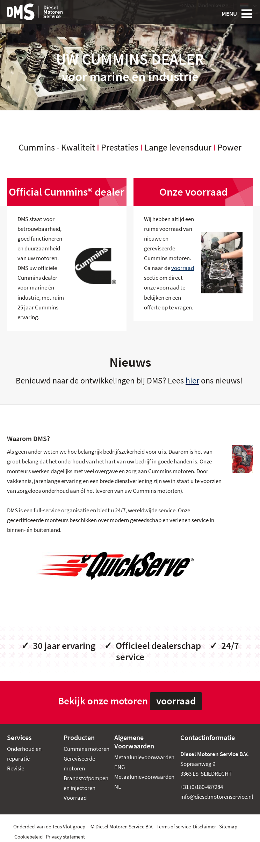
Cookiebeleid (28, 836)
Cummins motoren (86, 749)
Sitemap (228, 826)
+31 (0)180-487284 (201, 787)
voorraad (182, 268)
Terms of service (174, 826)
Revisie (15, 768)
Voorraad (75, 798)
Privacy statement (65, 836)
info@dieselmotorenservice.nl (216, 797)
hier (192, 380)
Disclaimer (204, 826)
